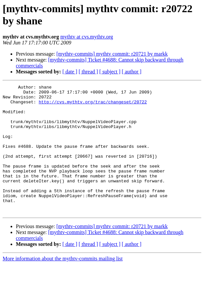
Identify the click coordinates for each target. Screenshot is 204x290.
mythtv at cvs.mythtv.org (86, 37)
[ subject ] (109, 71)
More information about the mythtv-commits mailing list (63, 284)
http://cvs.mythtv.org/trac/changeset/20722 (93, 106)
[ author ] (132, 71)
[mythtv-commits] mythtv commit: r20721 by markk (112, 54)
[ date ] (69, 71)
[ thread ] (88, 71)
